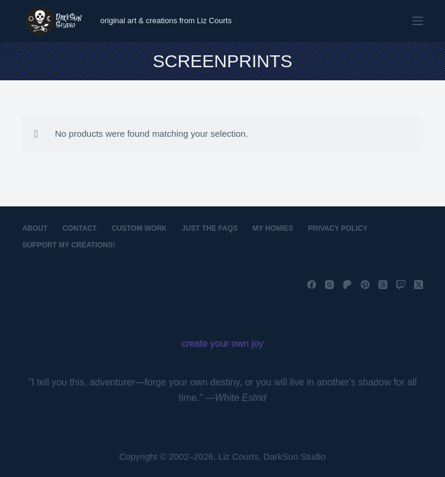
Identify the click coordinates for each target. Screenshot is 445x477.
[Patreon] (347, 284)
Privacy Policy (338, 228)
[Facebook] (311, 284)
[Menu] (417, 20)
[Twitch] (400, 284)
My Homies (273, 228)
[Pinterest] (365, 284)
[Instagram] (329, 284)
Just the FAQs (210, 228)
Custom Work (139, 228)
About (35, 228)
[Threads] (382, 284)
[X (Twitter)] (418, 284)
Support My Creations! (68, 245)
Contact (79, 228)
